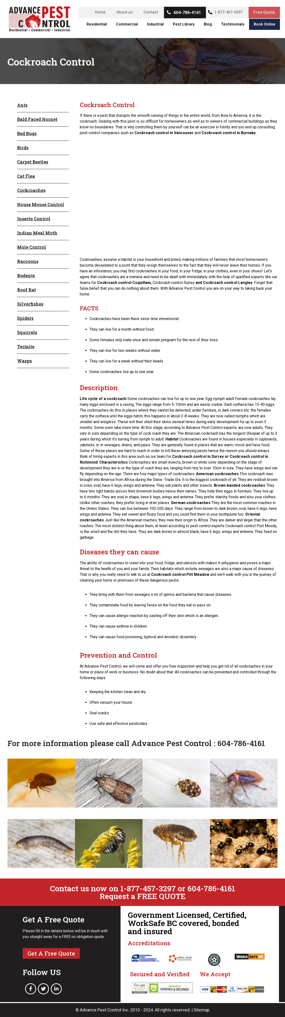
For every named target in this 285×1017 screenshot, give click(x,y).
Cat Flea (26, 176)
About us (124, 12)
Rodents (26, 275)
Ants (22, 105)
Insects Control (33, 219)
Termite (25, 346)
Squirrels (27, 332)
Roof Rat (26, 290)
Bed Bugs (27, 133)
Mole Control (31, 247)
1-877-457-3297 (228, 12)
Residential (97, 24)
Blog (208, 24)
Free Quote (264, 12)
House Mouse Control (40, 204)
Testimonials (232, 24)
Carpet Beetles (32, 162)
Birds (22, 148)
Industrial (155, 24)
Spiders (25, 318)
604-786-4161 (187, 12)
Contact (150, 12)
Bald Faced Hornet (37, 119)
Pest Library (184, 24)
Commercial (127, 24)
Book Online (264, 24)
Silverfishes (30, 304)
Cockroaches (31, 190)
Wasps (24, 361)
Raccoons (27, 261)
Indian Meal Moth (37, 233)
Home (99, 12)
